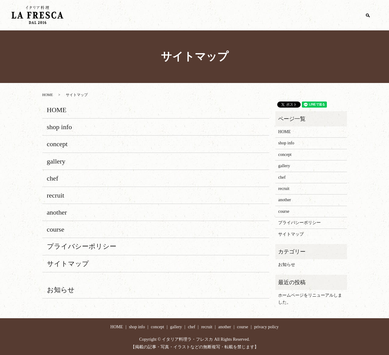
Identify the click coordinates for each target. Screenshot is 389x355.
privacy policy (266, 327)
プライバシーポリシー (81, 246)
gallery (259, 15)
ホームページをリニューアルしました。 (310, 298)
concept (236, 15)
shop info (210, 15)
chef (280, 15)
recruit (300, 15)
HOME (185, 15)
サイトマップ (68, 263)
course (347, 15)
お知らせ (61, 290)
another (324, 15)
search (367, 15)
